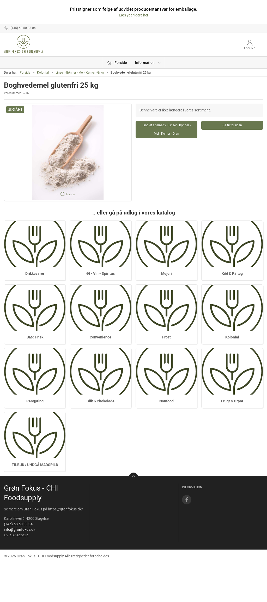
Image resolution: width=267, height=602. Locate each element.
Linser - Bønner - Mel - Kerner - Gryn (80, 72)
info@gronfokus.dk (19, 529)
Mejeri (166, 273)
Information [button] (148, 63)
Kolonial (43, 72)
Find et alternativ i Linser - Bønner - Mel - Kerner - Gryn (166, 129)
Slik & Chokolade (100, 401)
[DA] (23, 44)
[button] (68, 152)
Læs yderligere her (133, 15)
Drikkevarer (34, 273)
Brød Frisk (35, 337)
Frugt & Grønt (232, 401)
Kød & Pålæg (232, 273)
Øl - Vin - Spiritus (100, 273)
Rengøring (35, 401)
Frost (166, 337)
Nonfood (166, 401)
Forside (25, 72)
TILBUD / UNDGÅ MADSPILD (35, 465)
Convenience (100, 337)
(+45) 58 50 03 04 (18, 524)
